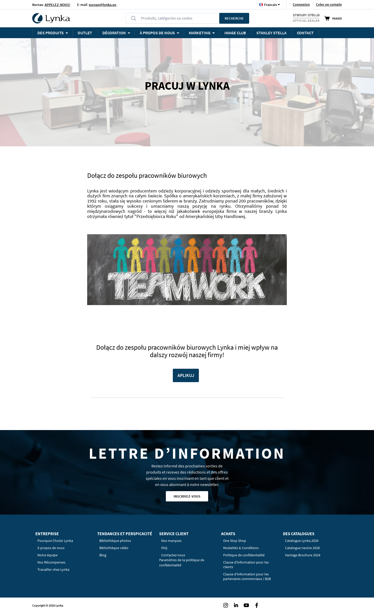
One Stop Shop (234, 540)
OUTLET (85, 32)
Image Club (235, 32)
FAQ (164, 547)
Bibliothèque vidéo (113, 547)
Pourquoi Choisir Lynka (55, 540)
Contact (305, 32)
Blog (102, 555)
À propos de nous (50, 547)
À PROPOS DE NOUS (157, 32)
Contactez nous (173, 555)
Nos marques (171, 540)
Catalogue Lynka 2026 (302, 540)
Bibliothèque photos (115, 540)
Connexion (301, 4)
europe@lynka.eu (102, 4)
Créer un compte (329, 4)
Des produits (50, 32)
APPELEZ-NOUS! (57, 4)
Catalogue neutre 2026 (302, 547)
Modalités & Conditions (241, 547)
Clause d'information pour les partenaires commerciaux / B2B (247, 576)
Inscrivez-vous (187, 496)
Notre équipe (47, 555)
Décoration (114, 32)
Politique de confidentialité (244, 555)
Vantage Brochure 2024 (302, 555)
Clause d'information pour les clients (246, 564)
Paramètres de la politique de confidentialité (181, 562)
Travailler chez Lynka (53, 569)
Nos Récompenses (51, 562)
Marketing (199, 32)
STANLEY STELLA (271, 32)
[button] (271, 4)
